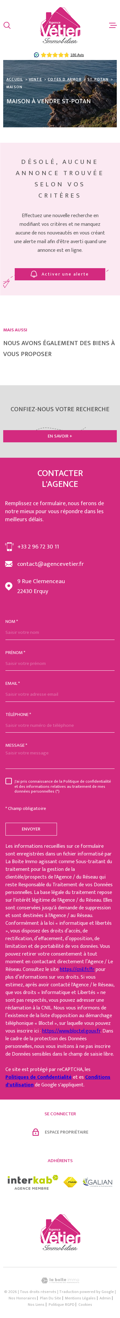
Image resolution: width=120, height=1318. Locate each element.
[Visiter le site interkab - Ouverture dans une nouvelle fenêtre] (33, 1182)
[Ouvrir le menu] (113, 25)
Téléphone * (18, 714)
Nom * (11, 621)
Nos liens (36, 1304)
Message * (16, 745)
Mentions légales (80, 1298)
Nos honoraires (22, 1298)
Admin (105, 1298)
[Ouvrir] (7, 25)
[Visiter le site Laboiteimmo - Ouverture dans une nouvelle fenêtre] (60, 1281)
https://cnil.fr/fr (77, 969)
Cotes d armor (65, 79)
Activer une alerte (60, 274)
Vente (35, 79)
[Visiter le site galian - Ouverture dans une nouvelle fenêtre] (97, 1182)
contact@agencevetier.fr (50, 564)
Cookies (85, 1304)
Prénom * (15, 652)
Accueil (14, 79)
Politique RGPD (62, 1304)
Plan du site (50, 1298)
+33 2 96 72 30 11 (38, 547)
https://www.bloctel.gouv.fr (71, 1031)
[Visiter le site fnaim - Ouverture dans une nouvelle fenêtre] (70, 1182)
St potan (97, 79)
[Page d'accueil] (60, 25)
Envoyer (31, 829)
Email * (12, 683)
